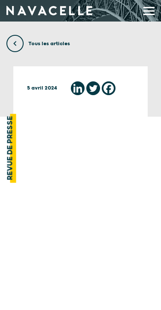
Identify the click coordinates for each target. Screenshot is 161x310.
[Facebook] (108, 88)
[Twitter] (93, 88)
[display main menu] (149, 11)
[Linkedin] (78, 88)
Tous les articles (38, 43)
